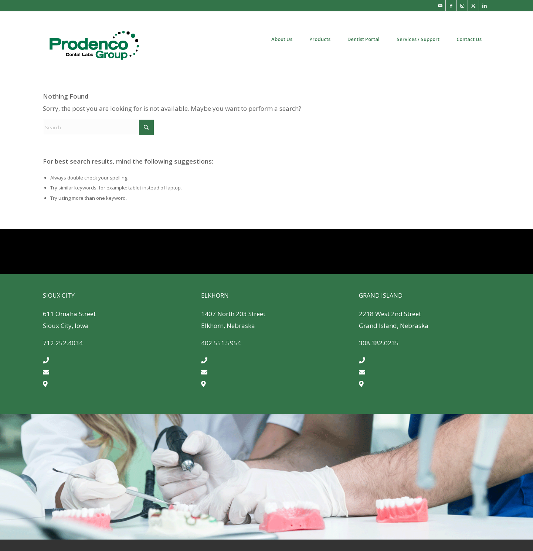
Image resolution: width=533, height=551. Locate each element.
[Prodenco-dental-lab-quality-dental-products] (94, 39)
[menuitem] (282, 39)
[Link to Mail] (440, 5)
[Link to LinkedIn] (484, 5)
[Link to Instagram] (462, 5)
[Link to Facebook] (451, 5)
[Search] (98, 127)
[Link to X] (473, 5)
